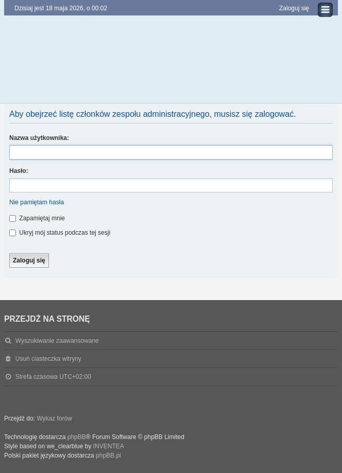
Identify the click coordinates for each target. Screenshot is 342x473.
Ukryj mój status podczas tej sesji (59, 232)
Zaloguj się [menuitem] (294, 8)
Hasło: (18, 170)
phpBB (76, 437)
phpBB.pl (108, 455)
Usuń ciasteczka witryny (48, 358)
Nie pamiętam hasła (36, 202)
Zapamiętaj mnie (37, 218)
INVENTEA (108, 446)
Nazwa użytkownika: (39, 138)
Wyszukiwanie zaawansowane (57, 340)
